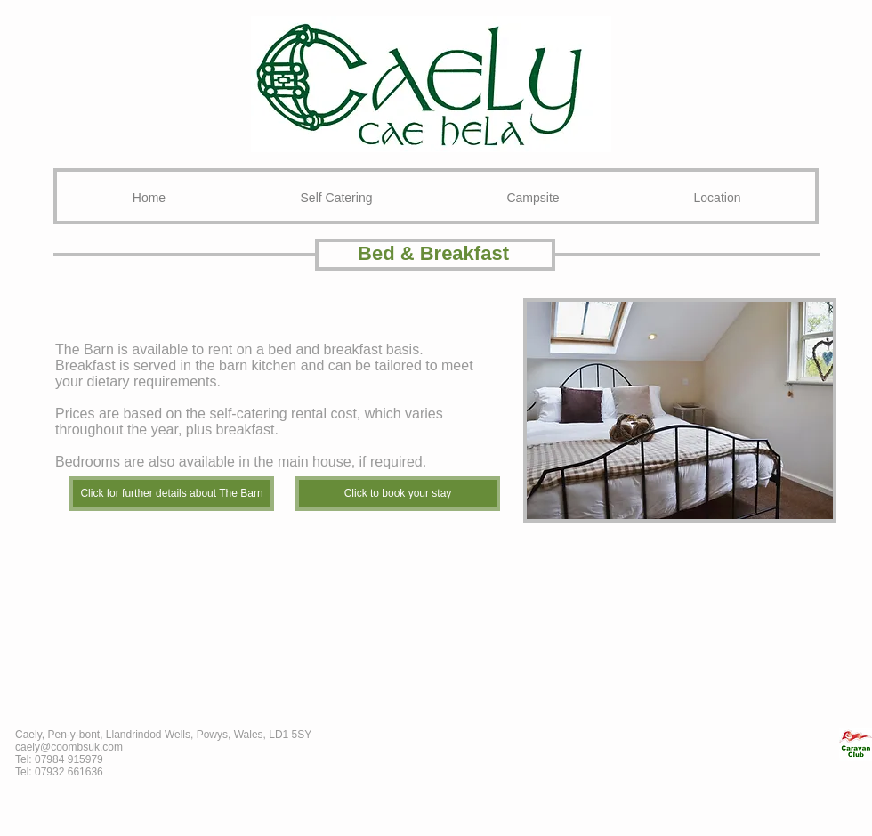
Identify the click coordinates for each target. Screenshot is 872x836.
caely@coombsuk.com (69, 747)
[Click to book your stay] (397, 493)
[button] (679, 410)
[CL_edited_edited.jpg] (855, 744)
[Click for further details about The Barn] (171, 493)
